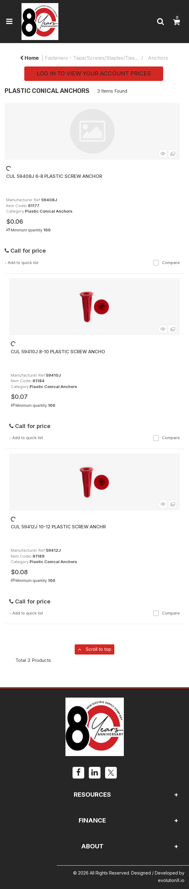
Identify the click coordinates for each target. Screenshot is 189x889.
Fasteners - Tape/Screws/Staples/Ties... (91, 58)
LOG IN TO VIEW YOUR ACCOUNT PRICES (94, 73)
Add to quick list (21, 262)
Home (29, 58)
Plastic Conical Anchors (49, 211)
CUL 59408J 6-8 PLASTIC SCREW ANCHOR (54, 176)
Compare (166, 262)
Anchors (158, 58)
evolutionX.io (171, 880)
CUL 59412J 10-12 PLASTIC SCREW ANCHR (58, 527)
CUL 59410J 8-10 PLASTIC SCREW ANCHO (58, 351)
